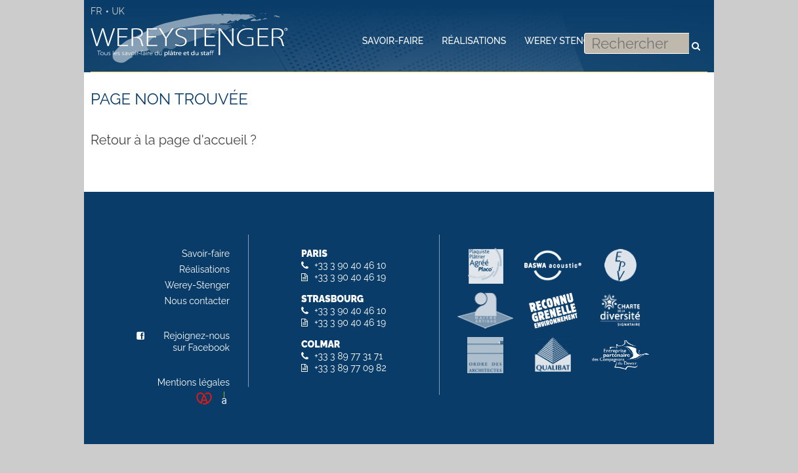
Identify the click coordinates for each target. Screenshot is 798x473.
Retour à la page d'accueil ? (174, 140)
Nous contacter (197, 301)
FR (96, 11)
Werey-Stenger (197, 285)
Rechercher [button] (695, 39)
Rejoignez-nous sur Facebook (196, 341)
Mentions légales (194, 382)
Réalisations (204, 269)
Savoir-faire (206, 253)
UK (118, 11)
